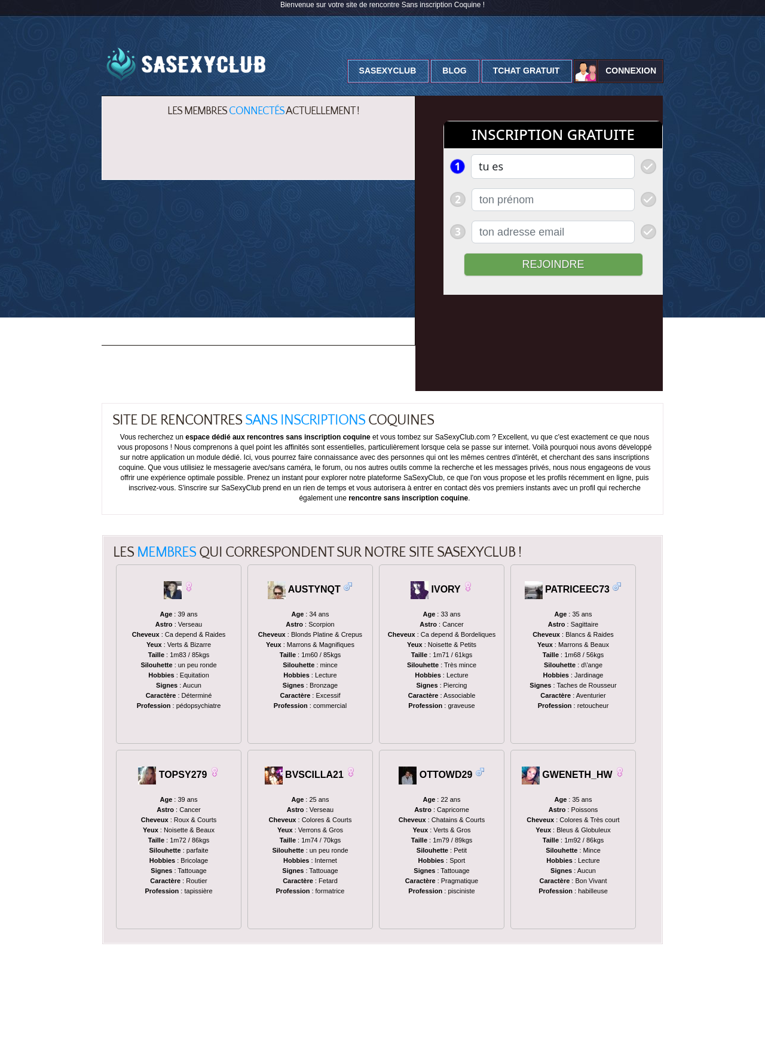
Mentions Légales (246, 1023)
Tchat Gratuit (526, 70)
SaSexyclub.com (122, 1023)
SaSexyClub (388, 70)
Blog (454, 70)
